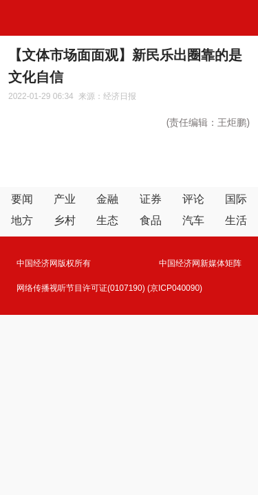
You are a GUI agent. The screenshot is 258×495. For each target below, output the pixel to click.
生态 (107, 220)
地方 (22, 220)
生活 (236, 220)
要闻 (22, 199)
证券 (151, 199)
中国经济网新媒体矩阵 (200, 263)
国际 (236, 199)
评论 (193, 199)
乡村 (65, 220)
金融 (107, 199)
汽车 (193, 220)
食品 (151, 220)
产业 (65, 199)
